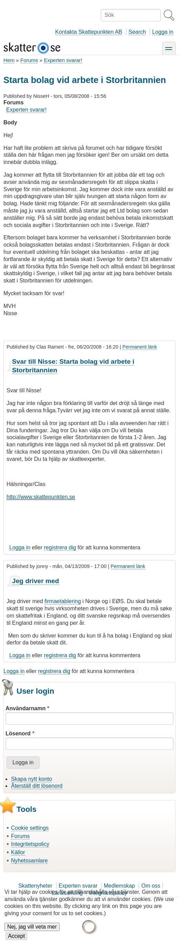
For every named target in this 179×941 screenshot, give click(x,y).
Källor (18, 852)
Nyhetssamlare (29, 861)
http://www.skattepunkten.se (41, 497)
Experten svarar (78, 886)
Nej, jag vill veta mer (32, 932)
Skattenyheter (35, 886)
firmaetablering (62, 601)
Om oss (150, 886)
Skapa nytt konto (31, 779)
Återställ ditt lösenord (36, 786)
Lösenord (18, 733)
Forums (29, 60)
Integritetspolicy (30, 844)
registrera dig (60, 547)
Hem (8, 60)
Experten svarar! (63, 60)
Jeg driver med (35, 581)
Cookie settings (30, 828)
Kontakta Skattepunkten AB (88, 32)
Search (137, 32)
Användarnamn (25, 708)
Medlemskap (119, 886)
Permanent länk (140, 347)
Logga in (162, 32)
